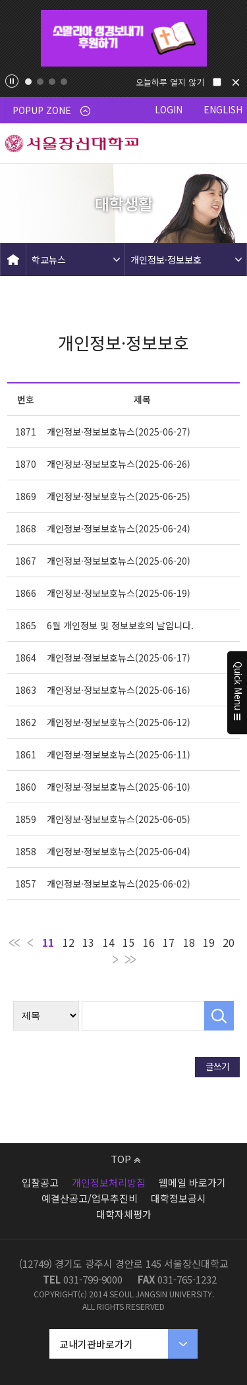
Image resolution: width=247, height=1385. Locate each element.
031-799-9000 (93, 1279)
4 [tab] (64, 81)
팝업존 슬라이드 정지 (11, 81)
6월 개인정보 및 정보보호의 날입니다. (120, 625)
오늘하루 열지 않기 (170, 82)
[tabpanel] (124, 38)
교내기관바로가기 (96, 1344)
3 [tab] (52, 81)
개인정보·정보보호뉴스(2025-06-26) (118, 463)
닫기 (235, 82)
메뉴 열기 (227, 143)
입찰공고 (40, 1182)
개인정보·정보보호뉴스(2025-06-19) (118, 593)
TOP (125, 1159)
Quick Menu (237, 692)
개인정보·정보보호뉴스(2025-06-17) (118, 657)
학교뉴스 (49, 259)
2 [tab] (40, 81)
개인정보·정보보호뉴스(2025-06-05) (118, 819)
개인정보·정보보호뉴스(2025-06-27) (118, 431)
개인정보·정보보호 (166, 259)
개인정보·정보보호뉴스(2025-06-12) (118, 722)
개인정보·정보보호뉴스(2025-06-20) (118, 560)
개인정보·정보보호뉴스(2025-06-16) (118, 689)
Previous (15, 38)
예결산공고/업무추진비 (89, 1198)
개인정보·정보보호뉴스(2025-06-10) (118, 786)
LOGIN (168, 109)
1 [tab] (28, 81)
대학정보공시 (178, 1198)
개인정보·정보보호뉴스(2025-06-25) (118, 496)
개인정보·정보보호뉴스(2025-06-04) (118, 851)
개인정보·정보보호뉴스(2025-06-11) (118, 754)
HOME (13, 259)
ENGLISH (223, 109)
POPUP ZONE (51, 110)
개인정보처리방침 (109, 1182)
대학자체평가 (123, 1214)
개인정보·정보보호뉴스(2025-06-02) (118, 883)
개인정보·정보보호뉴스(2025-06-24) (118, 528)
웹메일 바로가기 (192, 1182)
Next (231, 38)
